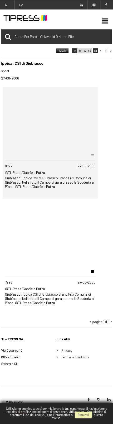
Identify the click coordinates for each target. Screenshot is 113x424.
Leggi (49, 415)
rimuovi (83, 415)
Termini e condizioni (75, 357)
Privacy (66, 350)
